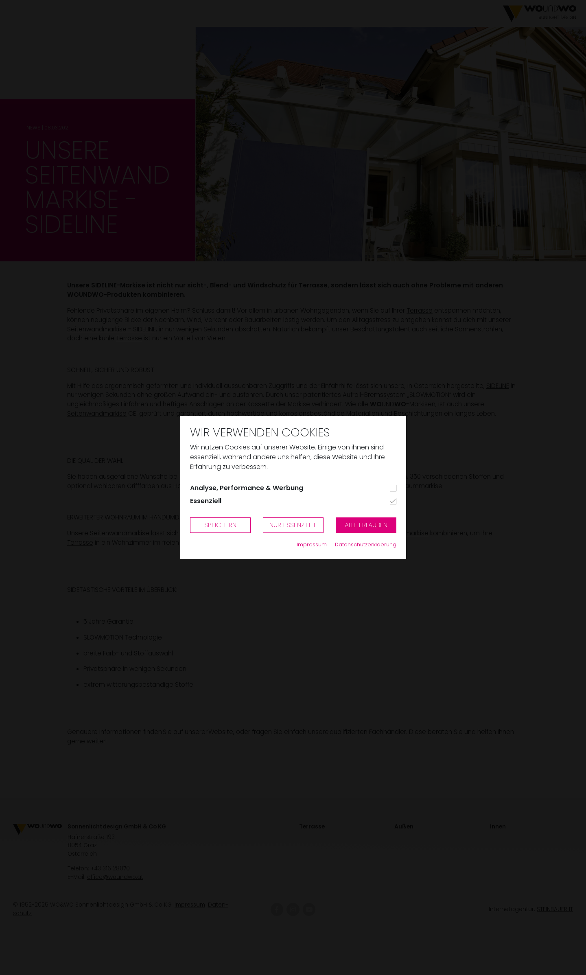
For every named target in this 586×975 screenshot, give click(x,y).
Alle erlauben (366, 525)
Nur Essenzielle (293, 525)
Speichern (220, 525)
